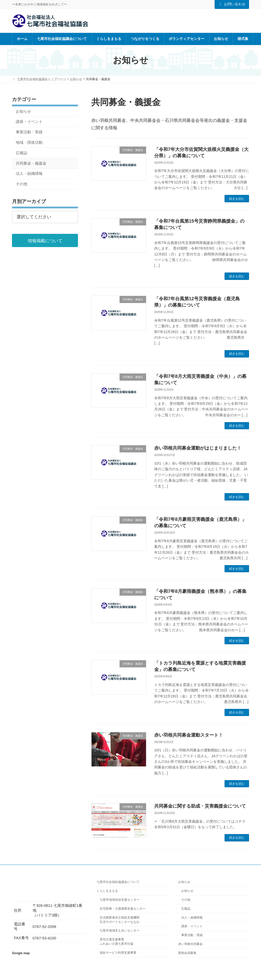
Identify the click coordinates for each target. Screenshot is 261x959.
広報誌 (21, 153)
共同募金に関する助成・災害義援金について (200, 806)
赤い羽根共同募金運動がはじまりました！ (197, 448)
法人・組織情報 (29, 174)
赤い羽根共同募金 (190, 944)
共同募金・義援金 (31, 163)
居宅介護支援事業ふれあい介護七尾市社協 (116, 942)
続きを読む (236, 199)
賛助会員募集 (187, 952)
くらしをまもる (107, 891)
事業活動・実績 (29, 132)
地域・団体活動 (29, 142)
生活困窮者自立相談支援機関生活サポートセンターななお (119, 919)
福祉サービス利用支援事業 (118, 952)
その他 (21, 184)
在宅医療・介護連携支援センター (123, 908)
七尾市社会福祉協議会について (118, 882)
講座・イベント (29, 122)
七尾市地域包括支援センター (119, 899)
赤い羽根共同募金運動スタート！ (188, 735)
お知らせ (23, 111)
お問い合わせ (232, 4)
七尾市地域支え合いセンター (119, 930)
